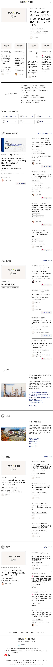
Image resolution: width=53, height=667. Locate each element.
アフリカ (43, 265)
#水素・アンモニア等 (45, 278)
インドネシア (23, 55)
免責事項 (8, 660)
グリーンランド (16, 154)
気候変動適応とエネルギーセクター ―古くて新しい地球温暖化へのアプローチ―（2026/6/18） (41, 176)
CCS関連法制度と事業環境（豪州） (38, 392)
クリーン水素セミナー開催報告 (41, 294)
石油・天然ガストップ (44, 133)
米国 (10, 52)
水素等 (3, 287)
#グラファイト (42, 33)
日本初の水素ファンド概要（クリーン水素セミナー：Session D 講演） (41, 322)
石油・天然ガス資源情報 (37, 216)
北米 (40, 8)
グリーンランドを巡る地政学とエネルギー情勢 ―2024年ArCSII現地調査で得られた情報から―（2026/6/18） (13, 161)
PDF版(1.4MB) (47, 225)
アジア (42, 290)
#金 (35, 533)
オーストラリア (37, 56)
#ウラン (3, 71)
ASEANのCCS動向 (33, 396)
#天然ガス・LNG (35, 153)
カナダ (42, 8)
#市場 (33, 219)
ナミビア (48, 267)
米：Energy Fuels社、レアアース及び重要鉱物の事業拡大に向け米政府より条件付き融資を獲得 (6, 59)
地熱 (32, 633)
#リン (46, 31)
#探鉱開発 (42, 153)
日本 (45, 290)
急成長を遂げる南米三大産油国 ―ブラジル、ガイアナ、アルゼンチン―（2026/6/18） (41, 144)
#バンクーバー (8, 71)
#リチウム (42, 31)
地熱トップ (32, 446)
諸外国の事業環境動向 (34, 401)
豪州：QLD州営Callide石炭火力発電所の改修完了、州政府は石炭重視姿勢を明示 (33, 64)
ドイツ (42, 291)
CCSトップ (32, 406)
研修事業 (47, 68)
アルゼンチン (47, 138)
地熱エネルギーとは (34, 438)
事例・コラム (32, 443)
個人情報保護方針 (27, 660)
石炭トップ (47, 547)
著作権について (16, 660)
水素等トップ (46, 261)
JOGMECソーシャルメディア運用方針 (23, 662)
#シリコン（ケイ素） (34, 31)
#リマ (35, 515)
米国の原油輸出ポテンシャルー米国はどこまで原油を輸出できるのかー (41, 234)
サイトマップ (35, 662)
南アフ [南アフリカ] (42, 269)
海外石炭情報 (21, 67)
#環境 (41, 185)
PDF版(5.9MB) (21, 184)
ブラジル (47, 140)
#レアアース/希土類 (34, 33)
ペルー (45, 503)
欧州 (11, 154)
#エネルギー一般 (5, 171)
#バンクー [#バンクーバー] (32, 34)
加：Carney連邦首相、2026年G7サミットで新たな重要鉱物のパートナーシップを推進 (40, 18)
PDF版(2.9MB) (47, 285)
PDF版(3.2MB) (47, 198)
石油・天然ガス (5, 168)
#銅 (32, 495)
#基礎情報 (42, 244)
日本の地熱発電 (33, 440)
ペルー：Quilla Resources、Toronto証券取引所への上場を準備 (41, 507)
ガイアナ (43, 140)
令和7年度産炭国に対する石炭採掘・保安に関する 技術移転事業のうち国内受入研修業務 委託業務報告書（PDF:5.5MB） (41, 597)
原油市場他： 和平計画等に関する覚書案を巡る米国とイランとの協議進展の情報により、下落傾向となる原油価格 (41, 208)
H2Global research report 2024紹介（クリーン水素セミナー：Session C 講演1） (42, 345)
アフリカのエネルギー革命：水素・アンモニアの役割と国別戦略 (41, 272)
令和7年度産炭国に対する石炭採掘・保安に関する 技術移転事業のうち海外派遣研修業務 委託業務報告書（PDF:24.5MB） (46, 61)
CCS (27, 633)
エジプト (47, 265)
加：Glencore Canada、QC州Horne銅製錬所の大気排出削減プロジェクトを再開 (41, 487)
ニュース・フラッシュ (39, 28)
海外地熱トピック (33, 441)
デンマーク (22, 154)
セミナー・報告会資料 (16, 168)
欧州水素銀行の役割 (8, 284)
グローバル (50, 52)
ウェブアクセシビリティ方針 (39, 660)
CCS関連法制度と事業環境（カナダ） (38, 394)
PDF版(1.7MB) (47, 359)
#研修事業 (44, 71)
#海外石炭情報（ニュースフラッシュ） (19, 71)
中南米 (42, 138)
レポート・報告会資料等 (12, 287)
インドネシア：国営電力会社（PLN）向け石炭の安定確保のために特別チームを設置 (20, 62)
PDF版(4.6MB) (47, 313)
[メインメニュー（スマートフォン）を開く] (50, 2)
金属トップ (47, 456)
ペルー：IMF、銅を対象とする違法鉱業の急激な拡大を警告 (41, 527)
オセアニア (37, 52)
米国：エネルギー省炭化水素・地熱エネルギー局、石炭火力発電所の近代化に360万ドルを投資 (41, 614)
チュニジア (43, 267)
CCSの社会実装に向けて (35, 402)
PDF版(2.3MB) (47, 167)
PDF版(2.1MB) (47, 336)
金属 (31, 28)
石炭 (16, 67)
